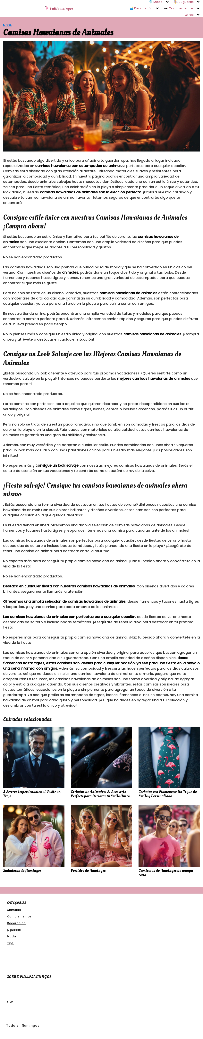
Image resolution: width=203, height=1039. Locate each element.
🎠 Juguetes (184, 2)
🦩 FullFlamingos (58, 8)
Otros (189, 15)
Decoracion (16, 923)
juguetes (14, 930)
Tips (10, 943)
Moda (7, 25)
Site (10, 1002)
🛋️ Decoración (141, 8)
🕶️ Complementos (179, 8)
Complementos (19, 916)
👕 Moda (156, 2)
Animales (14, 910)
